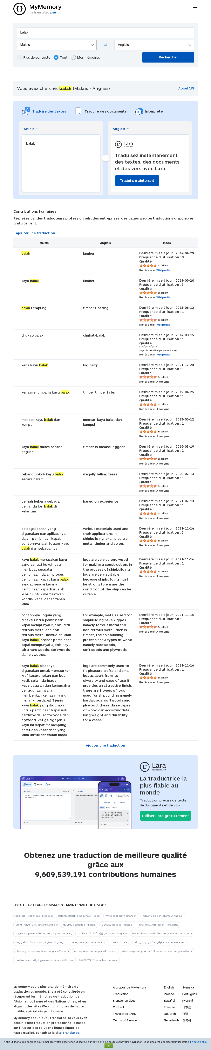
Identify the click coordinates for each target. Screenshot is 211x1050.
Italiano (169, 994)
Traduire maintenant (137, 180)
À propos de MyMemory (129, 987)
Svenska (188, 987)
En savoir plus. (198, 1041)
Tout (61, 57)
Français (170, 1007)
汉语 (185, 1013)
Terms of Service (125, 1020)
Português (189, 994)
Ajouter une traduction (35, 233)
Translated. (71, 1032)
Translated (124, 1013)
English (169, 987)
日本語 (186, 1007)
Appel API (186, 88)
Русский (187, 1000)
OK (109, 1046)
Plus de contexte (33, 57)
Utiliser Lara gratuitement (165, 815)
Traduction (120, 994)
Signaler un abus (124, 1000)
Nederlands (171, 1020)
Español (169, 1000)
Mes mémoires (85, 57)
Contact (118, 1007)
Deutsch (170, 1013)
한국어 (186, 1020)
